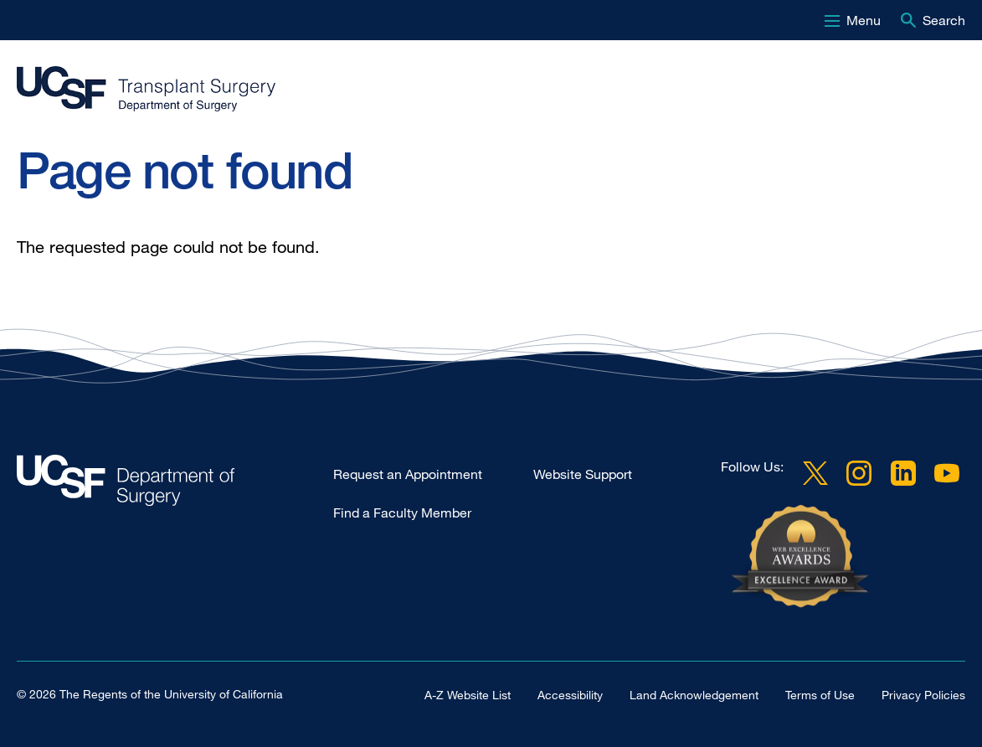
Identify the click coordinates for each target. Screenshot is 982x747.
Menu (863, 20)
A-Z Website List (467, 695)
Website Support (582, 474)
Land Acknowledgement (694, 695)
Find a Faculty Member (402, 512)
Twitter (815, 473)
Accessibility (570, 695)
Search (944, 20)
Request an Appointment (407, 474)
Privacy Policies (923, 695)
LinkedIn (903, 473)
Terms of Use (820, 695)
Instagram (859, 473)
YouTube (946, 473)
